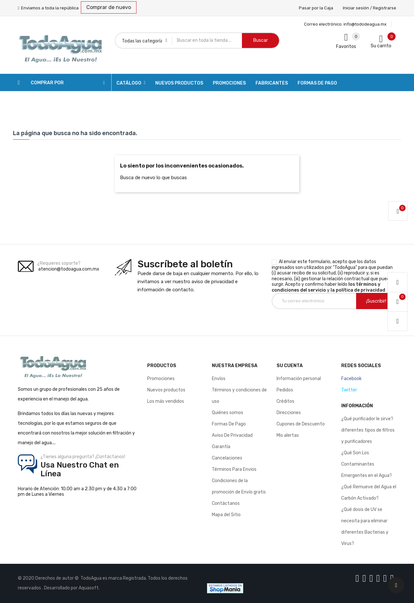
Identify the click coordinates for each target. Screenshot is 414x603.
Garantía (221, 446)
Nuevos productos (166, 390)
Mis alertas (288, 435)
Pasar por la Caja (316, 8)
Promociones (161, 378)
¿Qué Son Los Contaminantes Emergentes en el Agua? (366, 464)
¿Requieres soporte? (59, 263)
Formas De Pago (229, 424)
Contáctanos (226, 503)
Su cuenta (290, 365)
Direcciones (289, 412)
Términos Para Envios (234, 469)
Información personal (299, 378)
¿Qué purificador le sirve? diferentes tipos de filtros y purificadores (368, 430)
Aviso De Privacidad (232, 435)
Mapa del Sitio (226, 514)
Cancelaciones (227, 458)
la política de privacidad (358, 290)
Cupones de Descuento (301, 424)
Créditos (285, 401)
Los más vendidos (165, 401)
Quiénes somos (227, 412)
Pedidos (285, 390)
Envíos (218, 378)
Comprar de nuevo (108, 7)
